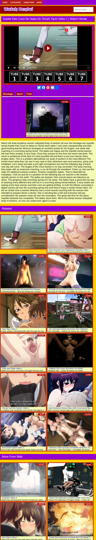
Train (29, 94)
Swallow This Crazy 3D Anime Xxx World (66, 368)
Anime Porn (29, 2)
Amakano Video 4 (9, 498)
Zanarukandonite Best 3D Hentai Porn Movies (21, 289)
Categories (15, 2)
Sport (20, 94)
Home (5, 2)
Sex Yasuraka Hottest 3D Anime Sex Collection (68, 329)
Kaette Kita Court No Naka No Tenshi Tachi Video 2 (49, 134)
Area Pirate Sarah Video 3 (13, 448)
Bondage (8, 94)
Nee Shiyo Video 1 (10, 537)
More (39, 2)
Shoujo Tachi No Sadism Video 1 (15, 408)
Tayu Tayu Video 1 (9, 329)
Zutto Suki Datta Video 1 (12, 368)
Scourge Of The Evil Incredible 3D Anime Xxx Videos (70, 289)
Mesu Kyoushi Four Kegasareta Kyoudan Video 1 (69, 250)
